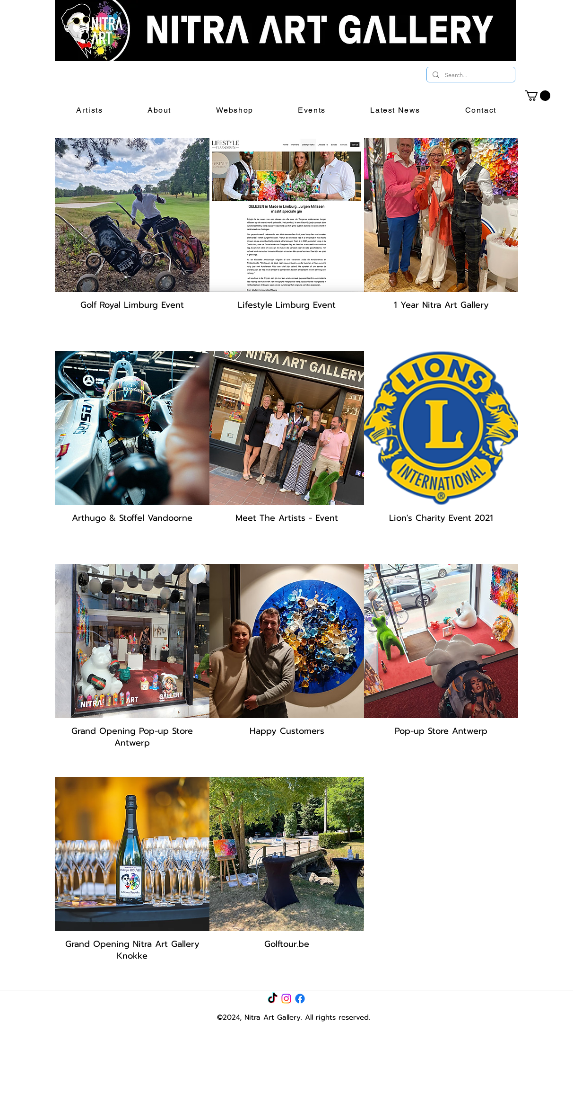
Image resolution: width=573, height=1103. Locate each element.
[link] (537, 95)
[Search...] (470, 75)
